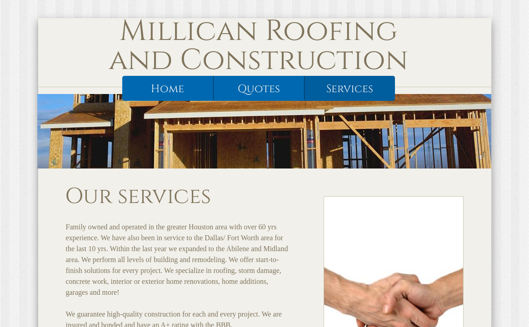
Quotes (259, 89)
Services (349, 89)
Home (167, 89)
